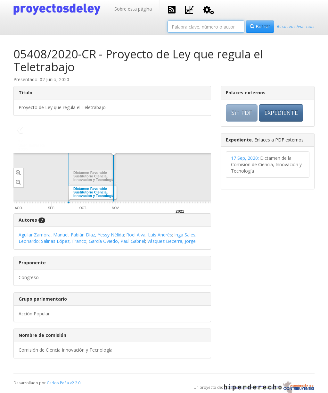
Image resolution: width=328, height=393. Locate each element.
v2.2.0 (75, 382)
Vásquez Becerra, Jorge (171, 241)
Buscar (260, 26)
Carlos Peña (58, 382)
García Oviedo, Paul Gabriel (117, 241)
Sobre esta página (133, 9)
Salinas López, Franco (63, 241)
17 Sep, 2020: (245, 158)
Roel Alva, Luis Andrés (149, 235)
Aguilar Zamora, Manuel (44, 235)
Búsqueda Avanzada (296, 26)
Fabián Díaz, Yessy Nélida (97, 235)
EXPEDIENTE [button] (281, 112)
